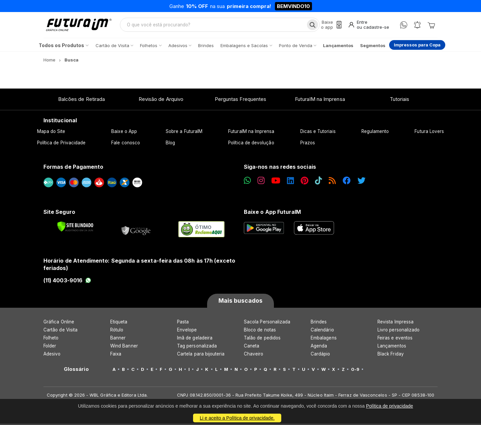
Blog (170, 144)
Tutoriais (400, 100)
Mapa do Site (51, 132)
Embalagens (324, 339)
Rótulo (116, 331)
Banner (118, 339)
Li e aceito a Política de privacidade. (237, 418)
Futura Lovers (429, 132)
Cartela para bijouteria (201, 355)
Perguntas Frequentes (240, 100)
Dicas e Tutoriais (318, 132)
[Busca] (311, 25)
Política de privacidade (389, 406)
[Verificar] (75, 228)
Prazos (307, 144)
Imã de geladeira (194, 339)
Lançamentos (391, 347)
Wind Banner (124, 347)
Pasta (183, 323)
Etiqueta (119, 323)
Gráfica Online (58, 323)
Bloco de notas (260, 331)
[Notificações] (417, 25)
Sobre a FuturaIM (184, 132)
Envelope (187, 331)
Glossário (76, 371)
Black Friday (390, 355)
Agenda (319, 347)
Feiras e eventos (395, 339)
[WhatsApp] (403, 25)
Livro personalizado (398, 331)
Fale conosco (125, 144)
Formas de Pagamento (73, 168)
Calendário (322, 331)
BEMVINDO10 (293, 6)
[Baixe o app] (330, 25)
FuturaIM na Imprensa (320, 100)
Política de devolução (251, 144)
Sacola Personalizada (267, 323)
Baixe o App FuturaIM (272, 212)
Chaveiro (254, 355)
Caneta (251, 347)
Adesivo (51, 355)
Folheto (50, 339)
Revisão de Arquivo (161, 100)
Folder (49, 347)
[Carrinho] (431, 25)
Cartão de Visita (60, 331)
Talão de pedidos (262, 339)
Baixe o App (124, 132)
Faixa (115, 355)
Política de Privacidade (61, 144)
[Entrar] (368, 25)
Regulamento (375, 132)
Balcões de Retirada (81, 100)
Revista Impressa (395, 323)
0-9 (355, 370)
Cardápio (320, 355)
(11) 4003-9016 (67, 281)
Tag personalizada (197, 347)
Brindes (319, 323)
